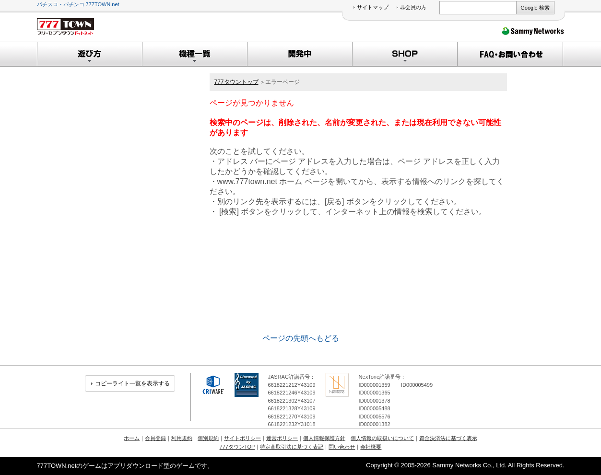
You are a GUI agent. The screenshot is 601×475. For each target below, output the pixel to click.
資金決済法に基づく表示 (448, 438)
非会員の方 (413, 7)
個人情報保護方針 (324, 438)
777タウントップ (236, 82)
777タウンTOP (237, 447)
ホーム (132, 438)
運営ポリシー (282, 438)
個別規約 (208, 438)
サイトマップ (373, 7)
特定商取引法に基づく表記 (291, 447)
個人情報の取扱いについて (382, 438)
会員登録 (155, 438)
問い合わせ (342, 447)
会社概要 (370, 447)
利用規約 (181, 438)
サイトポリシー (242, 438)
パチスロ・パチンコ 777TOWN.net (78, 4)
